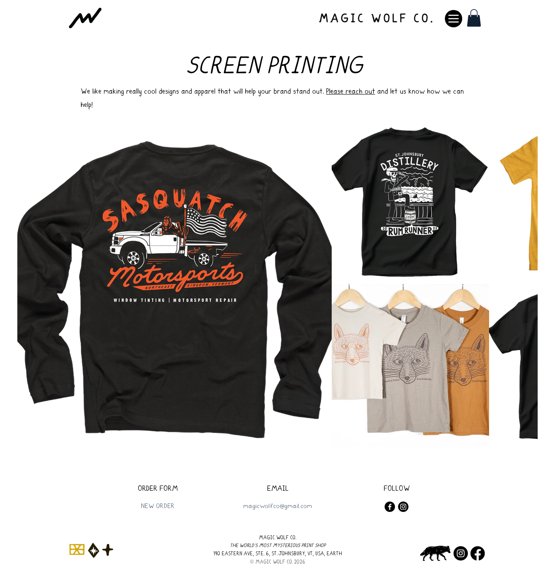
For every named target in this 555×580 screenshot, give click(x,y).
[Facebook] (390, 507)
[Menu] (453, 18)
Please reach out (350, 92)
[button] (474, 18)
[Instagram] (403, 507)
